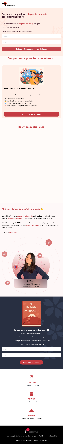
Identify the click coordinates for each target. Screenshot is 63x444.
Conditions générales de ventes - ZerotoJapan (21, 436)
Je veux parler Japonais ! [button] (31, 114)
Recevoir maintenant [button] (31, 362)
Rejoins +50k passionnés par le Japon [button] (31, 49)
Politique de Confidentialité (48, 436)
